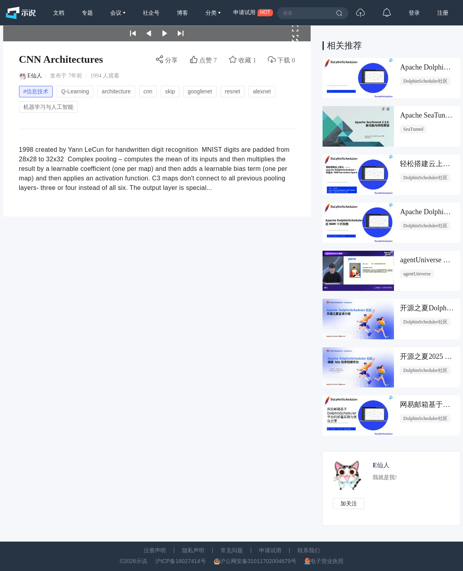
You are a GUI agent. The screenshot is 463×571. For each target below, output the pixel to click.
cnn (148, 91)
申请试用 (270, 550)
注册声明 (155, 550)
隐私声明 (193, 550)
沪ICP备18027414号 (180, 561)
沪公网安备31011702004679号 (258, 561)
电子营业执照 (327, 561)
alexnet (262, 91)
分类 (212, 13)
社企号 (151, 13)
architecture (116, 91)
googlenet (200, 91)
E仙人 (34, 76)
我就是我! (385, 477)
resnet (232, 91)
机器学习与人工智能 (48, 107)
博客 (182, 13)
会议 (116, 13)
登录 (414, 13)
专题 (87, 13)
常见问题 (232, 550)
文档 (58, 13)
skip (170, 91)
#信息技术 (36, 91)
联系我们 (309, 550)
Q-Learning (75, 91)
